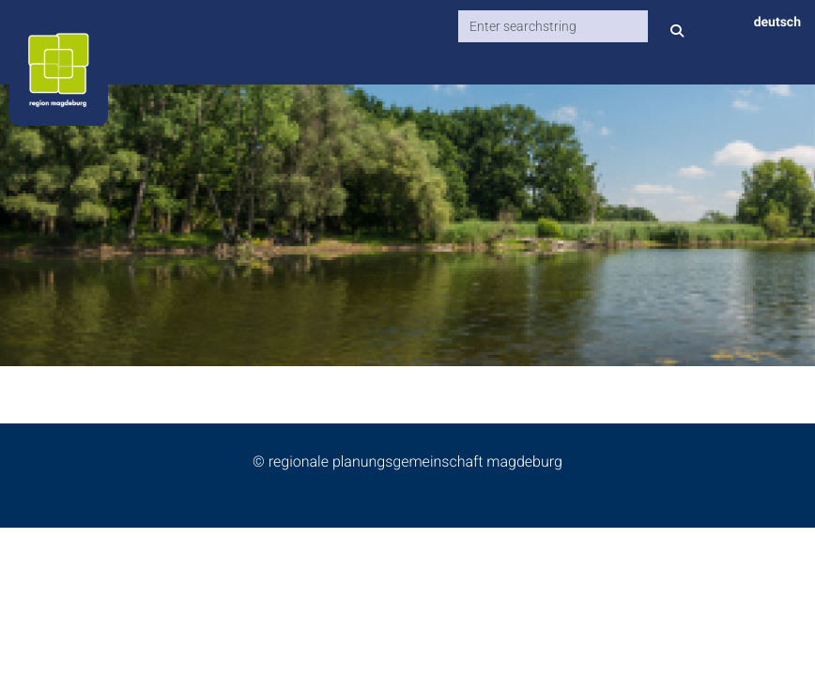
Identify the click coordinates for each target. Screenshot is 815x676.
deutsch (777, 22)
